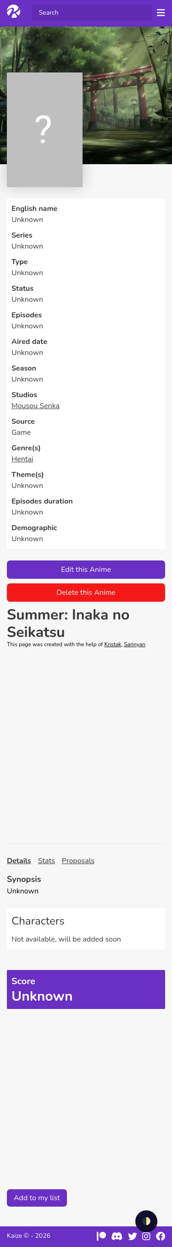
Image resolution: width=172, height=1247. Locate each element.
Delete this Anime (86, 592)
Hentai (22, 459)
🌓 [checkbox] (146, 1221)
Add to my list (37, 1198)
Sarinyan (134, 644)
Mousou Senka (35, 406)
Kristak (112, 644)
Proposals (78, 861)
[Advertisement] (86, 746)
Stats (46, 861)
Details (19, 861)
